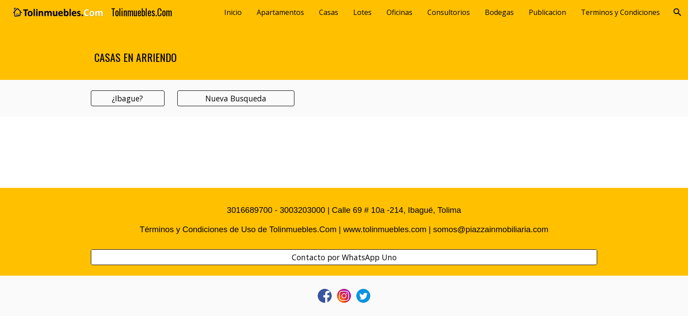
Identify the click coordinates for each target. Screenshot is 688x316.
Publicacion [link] (547, 12)
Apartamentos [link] (280, 12)
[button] (677, 12)
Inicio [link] (233, 12)
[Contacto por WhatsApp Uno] (344, 257)
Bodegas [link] (499, 12)
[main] (344, 52)
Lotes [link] (362, 12)
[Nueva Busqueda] (236, 98)
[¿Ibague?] (127, 98)
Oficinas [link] (399, 12)
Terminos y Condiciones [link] (620, 12)
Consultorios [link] (448, 12)
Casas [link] (328, 12)
